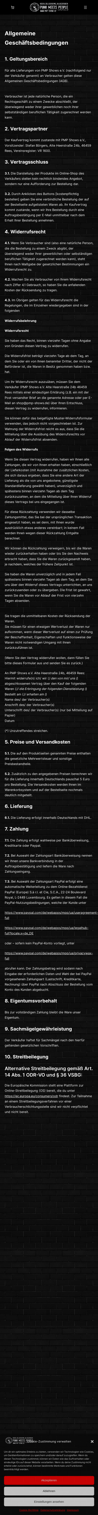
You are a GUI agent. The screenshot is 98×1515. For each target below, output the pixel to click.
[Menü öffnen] (85, 7)
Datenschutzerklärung (52, 1510)
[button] (92, 1441)
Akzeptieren (49, 1480)
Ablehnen (49, 1491)
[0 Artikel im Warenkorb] (12, 7)
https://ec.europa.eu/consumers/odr (31, 1096)
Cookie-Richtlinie (28, 1510)
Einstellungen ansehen (49, 1501)
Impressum (73, 1510)
